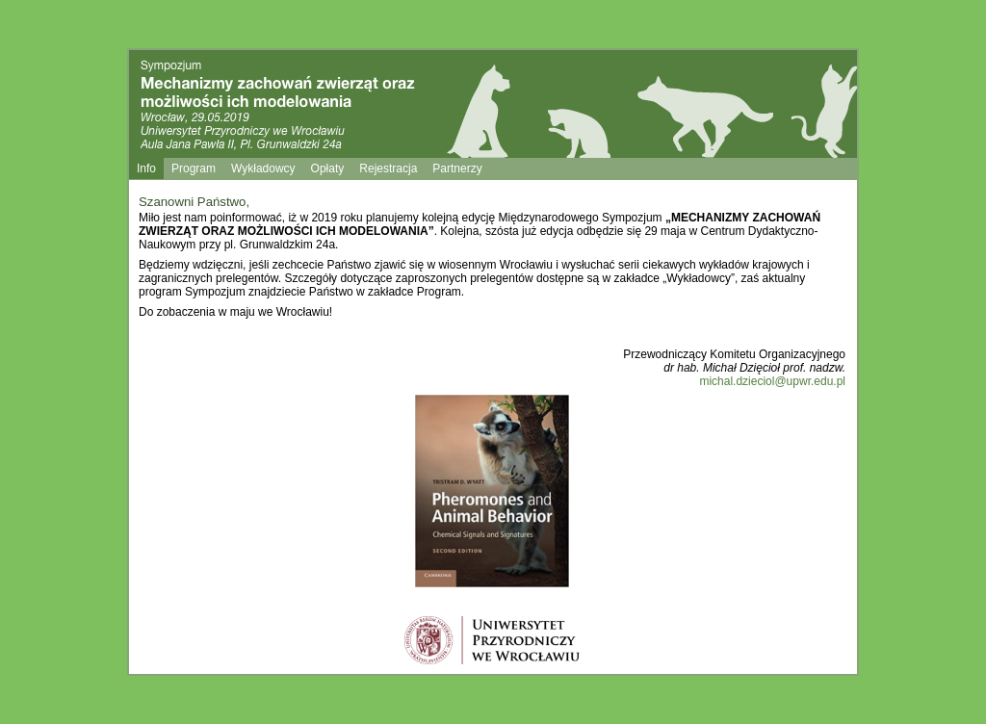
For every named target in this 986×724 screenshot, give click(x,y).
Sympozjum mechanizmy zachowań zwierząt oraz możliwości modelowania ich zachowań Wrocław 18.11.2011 (299, 106)
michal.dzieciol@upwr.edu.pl (772, 381)
